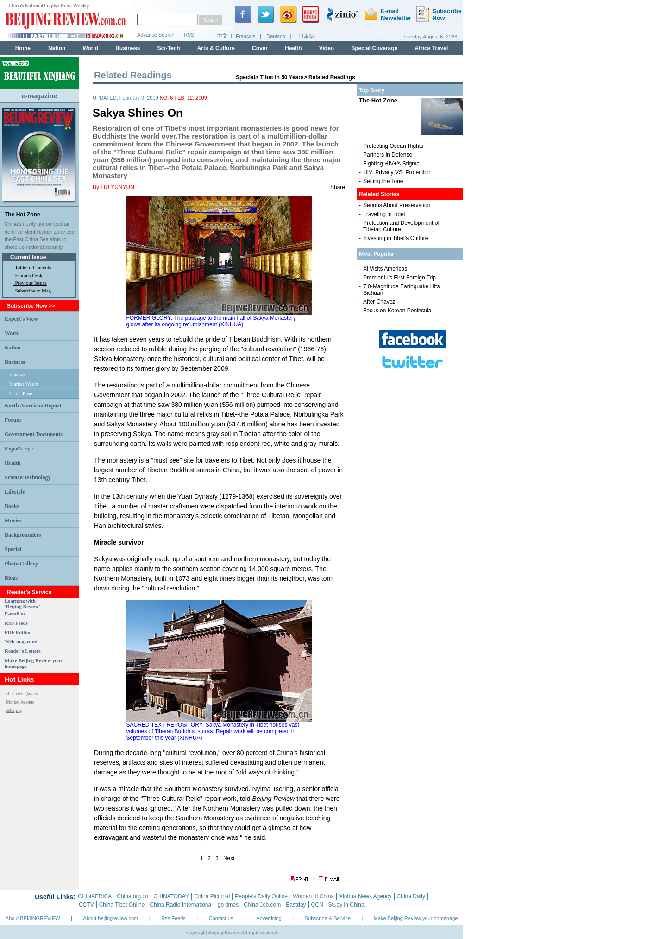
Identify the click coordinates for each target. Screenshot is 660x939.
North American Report (33, 405)
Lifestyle (15, 492)
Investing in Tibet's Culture (395, 238)
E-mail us (15, 613)
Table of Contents (33, 267)
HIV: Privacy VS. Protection (397, 172)
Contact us (221, 918)
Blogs (11, 578)
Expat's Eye (19, 448)
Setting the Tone (383, 181)
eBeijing (14, 710)
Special (13, 549)
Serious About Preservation (396, 205)
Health (13, 463)
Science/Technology (28, 477)
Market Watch (23, 384)
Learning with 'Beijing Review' (22, 603)
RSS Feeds (16, 623)
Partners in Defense (387, 155)
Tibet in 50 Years (281, 77)
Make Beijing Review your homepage (416, 918)
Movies (13, 520)
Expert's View (21, 319)
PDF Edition (18, 632)
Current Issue (28, 257)
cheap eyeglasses (22, 693)
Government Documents (34, 434)
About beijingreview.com (110, 918)
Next (229, 858)
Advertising (268, 918)
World (12, 333)
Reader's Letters (23, 650)
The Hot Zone (22, 214)
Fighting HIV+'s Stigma (391, 163)
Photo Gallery (21, 563)
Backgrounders (23, 535)
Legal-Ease (20, 393)
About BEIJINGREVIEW (33, 918)
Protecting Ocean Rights (393, 146)
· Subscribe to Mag (32, 290)
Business (15, 362)
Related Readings (331, 77)
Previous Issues (31, 283)
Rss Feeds (173, 918)
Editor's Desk (29, 275)
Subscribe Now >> (31, 306)
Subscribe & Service (328, 918)
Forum (13, 420)
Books (12, 506)
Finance (17, 374)
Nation (13, 347)
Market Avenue (20, 701)
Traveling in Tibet (384, 214)
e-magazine (39, 96)
